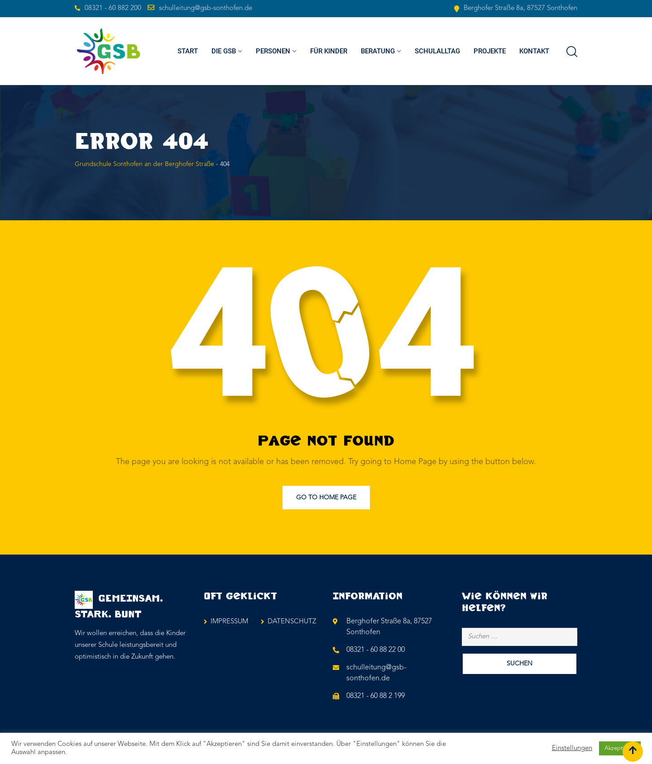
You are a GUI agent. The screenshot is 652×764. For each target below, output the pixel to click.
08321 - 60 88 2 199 (375, 696)
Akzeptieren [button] (619, 748)
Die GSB (223, 51)
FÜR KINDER (328, 51)
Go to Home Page (326, 497)
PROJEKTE (490, 51)
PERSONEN (273, 51)
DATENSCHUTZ (292, 621)
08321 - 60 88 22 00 (375, 650)
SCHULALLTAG (437, 51)
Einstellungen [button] (572, 748)
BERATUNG (378, 51)
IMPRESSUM (229, 621)
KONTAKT (534, 51)
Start (187, 51)
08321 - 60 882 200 (113, 8)
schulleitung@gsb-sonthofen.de (205, 8)
